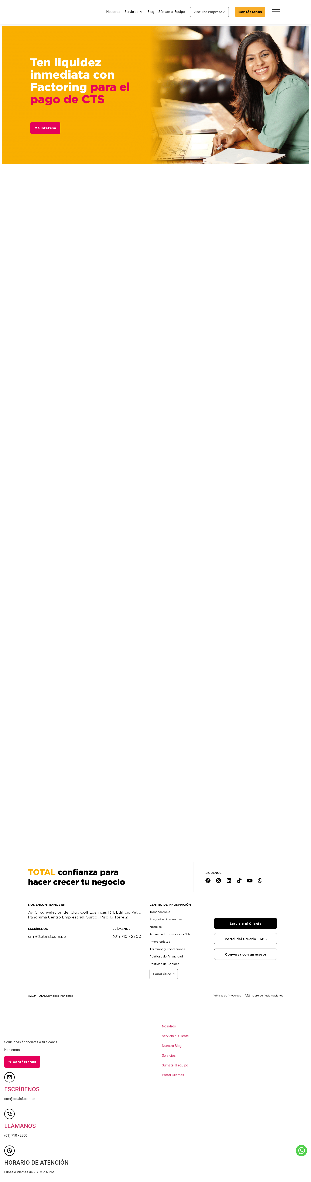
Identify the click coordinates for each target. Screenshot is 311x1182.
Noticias (156, 926)
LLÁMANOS (20, 1125)
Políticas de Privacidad (166, 956)
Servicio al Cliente (175, 1036)
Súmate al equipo (175, 1065)
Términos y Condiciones (167, 949)
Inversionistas (160, 941)
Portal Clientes (173, 1075)
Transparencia (160, 912)
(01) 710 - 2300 (127, 936)
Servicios (169, 1056)
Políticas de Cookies (164, 964)
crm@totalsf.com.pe (47, 936)
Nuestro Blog (172, 1046)
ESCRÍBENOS (22, 1089)
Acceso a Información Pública (171, 934)
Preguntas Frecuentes (166, 919)
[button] (133, 11)
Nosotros (169, 1026)
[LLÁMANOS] (9, 1114)
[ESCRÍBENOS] (9, 1077)
